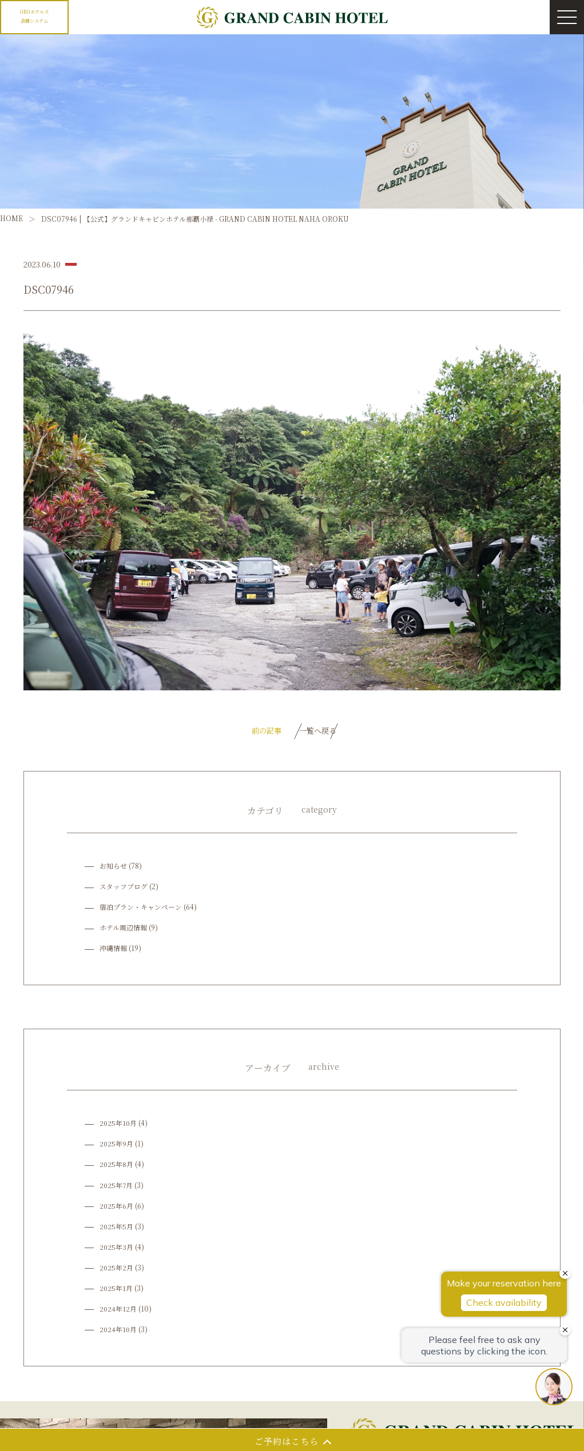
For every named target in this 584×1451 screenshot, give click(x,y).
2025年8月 (117, 1167)
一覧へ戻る (319, 731)
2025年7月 (117, 1187)
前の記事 (247, 731)
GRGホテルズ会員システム (34, 15)
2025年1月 (116, 1291)
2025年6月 (117, 1208)
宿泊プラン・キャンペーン (141, 909)
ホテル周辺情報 (123, 930)
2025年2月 (117, 1270)
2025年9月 (117, 1146)
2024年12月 (118, 1311)
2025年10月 (119, 1125)
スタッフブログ (124, 889)
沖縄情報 (113, 951)
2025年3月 (117, 1249)
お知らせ (113, 868)
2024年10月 (119, 1332)
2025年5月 (117, 1229)
